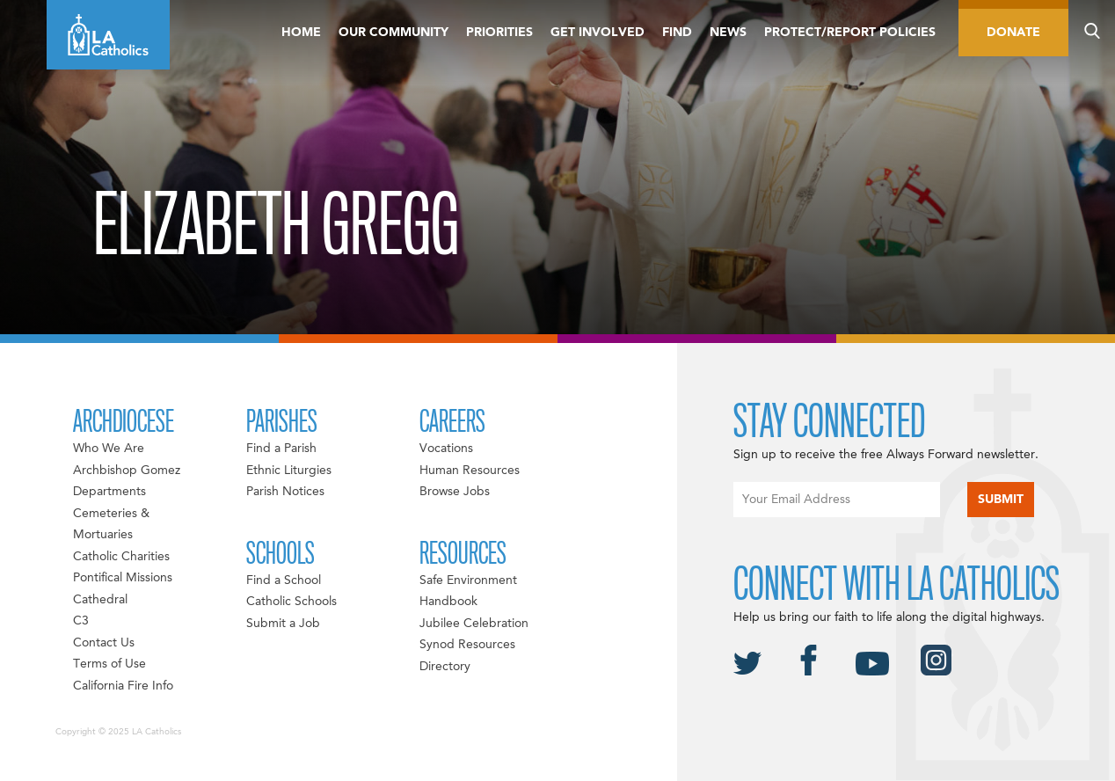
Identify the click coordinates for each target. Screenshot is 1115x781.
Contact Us (104, 643)
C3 (81, 621)
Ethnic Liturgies (289, 470)
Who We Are (108, 448)
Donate (1013, 32)
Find (677, 32)
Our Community (393, 32)
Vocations (446, 448)
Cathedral (100, 600)
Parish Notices (285, 491)
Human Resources (469, 470)
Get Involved (597, 32)
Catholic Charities (121, 557)
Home (301, 32)
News (728, 32)
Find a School (283, 580)
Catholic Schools (291, 601)
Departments (109, 491)
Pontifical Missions (122, 578)
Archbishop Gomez (126, 470)
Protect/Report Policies (850, 32)
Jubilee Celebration (473, 623)
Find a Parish (281, 448)
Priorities (499, 32)
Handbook (448, 601)
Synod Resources (467, 645)
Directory (444, 667)
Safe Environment (468, 580)
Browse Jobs (454, 491)
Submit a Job (283, 623)
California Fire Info (123, 686)
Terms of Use (109, 664)
